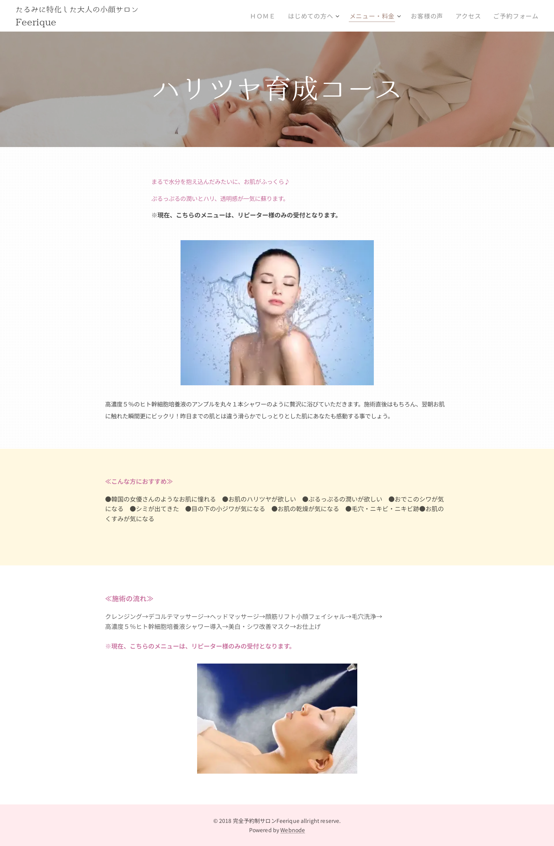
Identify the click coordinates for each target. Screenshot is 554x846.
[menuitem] (277, 15)
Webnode (292, 830)
